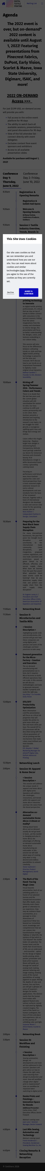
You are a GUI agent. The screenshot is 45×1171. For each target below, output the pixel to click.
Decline (10, 292)
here (22, 270)
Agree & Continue (28, 292)
